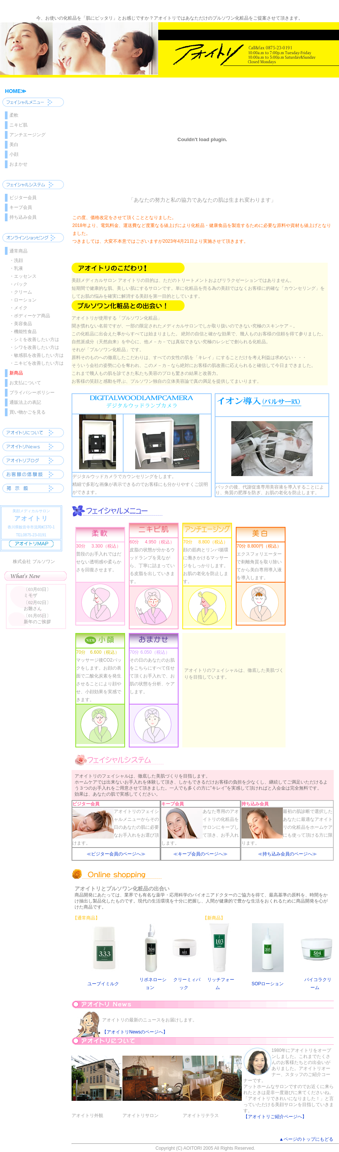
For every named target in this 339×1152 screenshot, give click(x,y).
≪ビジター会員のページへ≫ (116, 854)
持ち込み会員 (23, 217)
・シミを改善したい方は (34, 339)
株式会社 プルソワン (34, 561)
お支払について (25, 382)
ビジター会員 (23, 197)
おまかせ (18, 164)
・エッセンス (23, 276)
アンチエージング (27, 134)
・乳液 (16, 268)
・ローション (23, 300)
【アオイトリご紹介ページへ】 (275, 1116)
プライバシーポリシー (32, 392)
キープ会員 (20, 207)
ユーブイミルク (103, 983)
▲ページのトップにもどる (306, 1139)
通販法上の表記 (25, 402)
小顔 (13, 154)
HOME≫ (15, 91)
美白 (13, 144)
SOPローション (268, 983)
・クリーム (20, 292)
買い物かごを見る (27, 412)
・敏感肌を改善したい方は (36, 355)
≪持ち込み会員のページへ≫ (287, 854)
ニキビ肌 (18, 125)
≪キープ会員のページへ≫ (200, 854)
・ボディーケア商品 (29, 315)
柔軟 (13, 115)
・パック (18, 284)
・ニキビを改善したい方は (36, 363)
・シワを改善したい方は (34, 347)
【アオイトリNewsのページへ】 (135, 1032)
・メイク (18, 307)
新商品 (16, 373)
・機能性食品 (23, 331)
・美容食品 (20, 323)
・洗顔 (16, 260)
